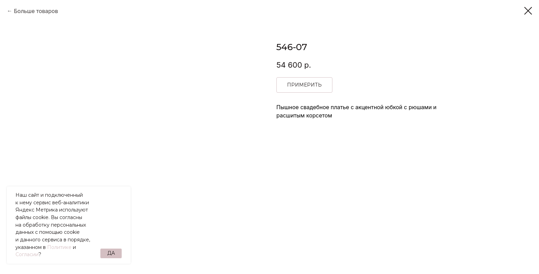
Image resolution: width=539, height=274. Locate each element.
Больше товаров (36, 11)
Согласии (26, 254)
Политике (59, 247)
